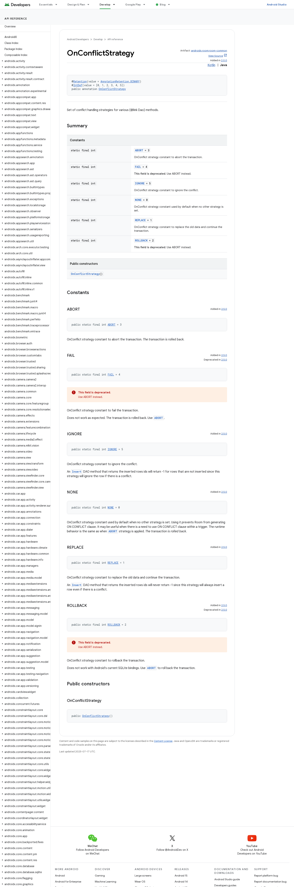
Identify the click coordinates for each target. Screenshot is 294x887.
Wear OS (140, 881)
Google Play (133, 4)
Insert (76, 471)
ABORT (139, 150)
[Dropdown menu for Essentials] (58, 4)
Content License (163, 741)
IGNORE (140, 183)
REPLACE (140, 220)
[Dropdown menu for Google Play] (146, 4)
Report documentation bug (270, 881)
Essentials (46, 4)
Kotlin (211, 65)
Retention (80, 81)
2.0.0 (224, 60)
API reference (15, 18)
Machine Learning (105, 881)
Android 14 (181, 881)
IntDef (77, 85)
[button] (24, 61)
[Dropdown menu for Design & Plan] (90, 4)
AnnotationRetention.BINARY (120, 81)
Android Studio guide (227, 879)
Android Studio (277, 4)
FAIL (138, 167)
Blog (163, 4)
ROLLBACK (141, 240)
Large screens (143, 875)
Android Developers (78, 39)
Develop (98, 39)
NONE (138, 200)
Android (60, 875)
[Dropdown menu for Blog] (171, 4)
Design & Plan (76, 4)
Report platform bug (266, 875)
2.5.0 (224, 309)
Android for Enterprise (68, 881)
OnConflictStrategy (112, 89)
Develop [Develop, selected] (105, 4)
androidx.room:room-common (209, 50)
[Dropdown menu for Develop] (116, 4)
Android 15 (181, 875)
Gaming (100, 875)
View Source (215, 55)
